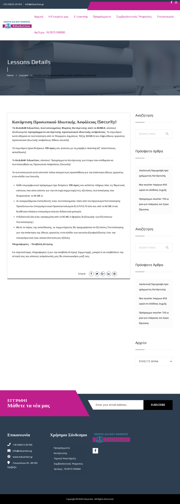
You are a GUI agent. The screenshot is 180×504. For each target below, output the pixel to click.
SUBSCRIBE (159, 404)
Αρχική (38, 16)
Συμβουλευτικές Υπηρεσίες (134, 16)
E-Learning (81, 16)
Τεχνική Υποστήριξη (65, 458)
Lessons (23, 75)
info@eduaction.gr (34, 4)
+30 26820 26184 (12, 4)
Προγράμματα (102, 16)
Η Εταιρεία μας (59, 16)
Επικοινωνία (165, 16)
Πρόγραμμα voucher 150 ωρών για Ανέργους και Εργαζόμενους (154, 204)
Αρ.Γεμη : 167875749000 (49, 32)
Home (10, 75)
